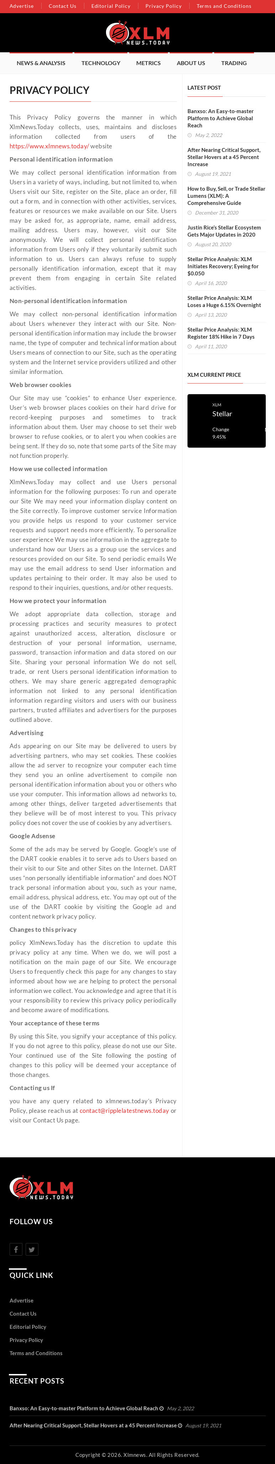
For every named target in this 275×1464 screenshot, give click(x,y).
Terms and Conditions (224, 6)
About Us (191, 62)
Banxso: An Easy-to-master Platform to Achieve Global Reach (220, 118)
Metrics (148, 62)
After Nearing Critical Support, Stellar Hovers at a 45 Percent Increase (223, 157)
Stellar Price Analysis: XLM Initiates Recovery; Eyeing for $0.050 (223, 266)
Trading (234, 62)
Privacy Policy (164, 6)
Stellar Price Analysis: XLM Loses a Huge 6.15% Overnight (224, 301)
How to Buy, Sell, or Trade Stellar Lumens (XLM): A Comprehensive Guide (226, 195)
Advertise (22, 6)
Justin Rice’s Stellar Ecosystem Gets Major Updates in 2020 (224, 231)
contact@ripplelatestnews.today (124, 1110)
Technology (100, 62)
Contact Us (62, 6)
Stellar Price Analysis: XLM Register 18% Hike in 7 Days (221, 333)
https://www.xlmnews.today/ (49, 146)
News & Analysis (41, 62)
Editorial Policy (111, 6)
